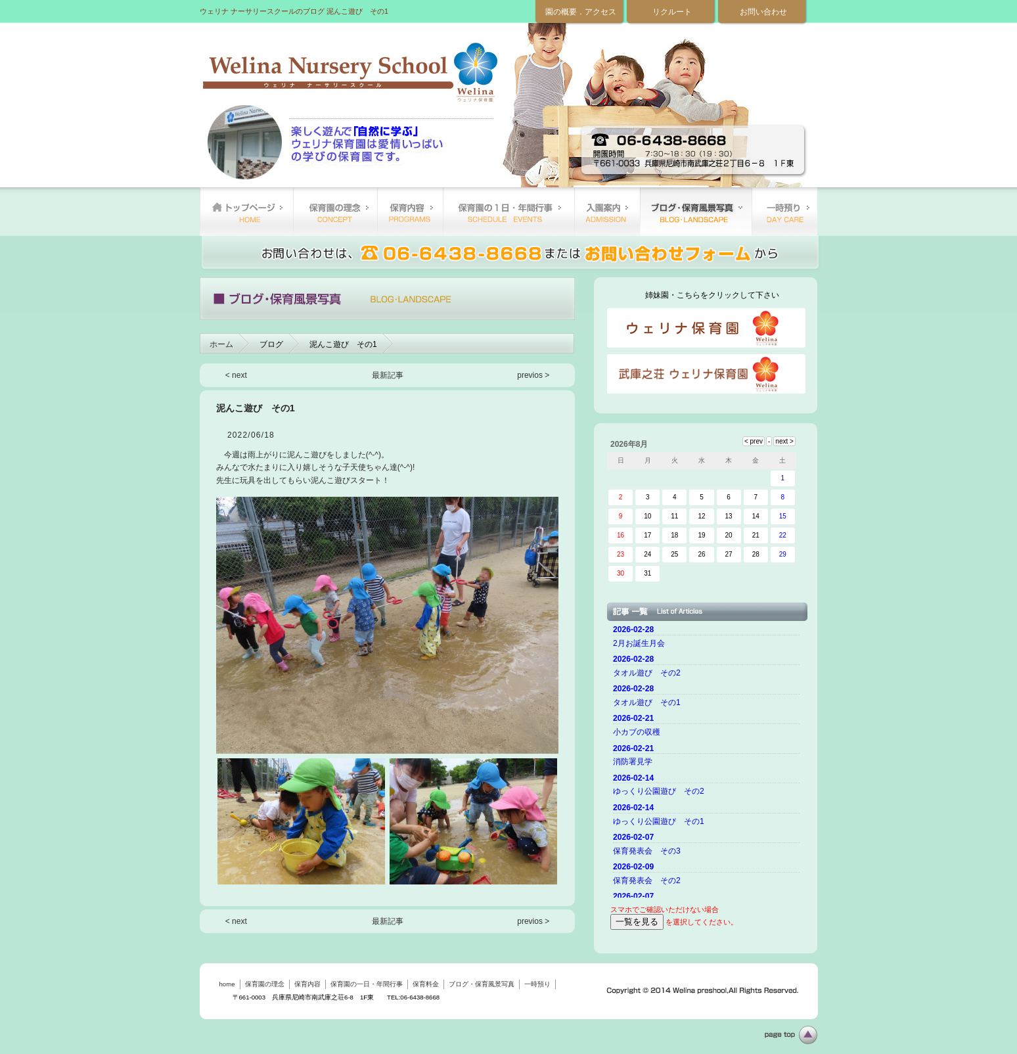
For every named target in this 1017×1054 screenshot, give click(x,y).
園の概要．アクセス (580, 11)
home (246, 211)
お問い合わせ (763, 11)
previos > (533, 375)
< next (236, 375)
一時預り (784, 211)
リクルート (672, 11)
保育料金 (607, 211)
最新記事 (387, 375)
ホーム (221, 344)
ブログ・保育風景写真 (696, 211)
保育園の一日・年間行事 (508, 211)
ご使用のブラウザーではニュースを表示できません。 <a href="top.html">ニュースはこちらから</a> (708, 760)
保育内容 (410, 211)
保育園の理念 (335, 211)
